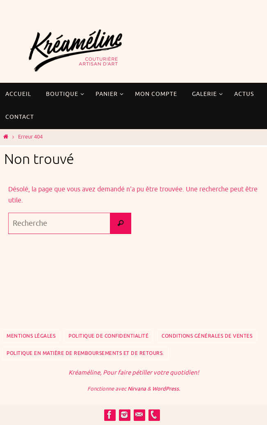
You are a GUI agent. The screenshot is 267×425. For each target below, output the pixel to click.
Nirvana (137, 388)
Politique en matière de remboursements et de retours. (85, 353)
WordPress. (166, 388)
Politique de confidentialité (108, 336)
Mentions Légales (31, 336)
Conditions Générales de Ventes (207, 336)
